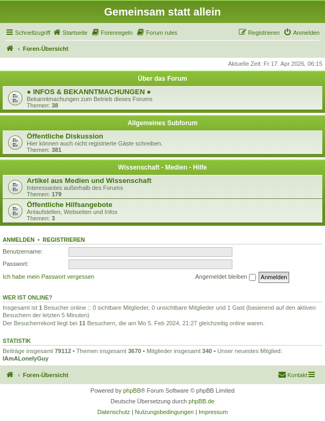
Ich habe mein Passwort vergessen (48, 276)
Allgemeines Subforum (162, 123)
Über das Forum (162, 78)
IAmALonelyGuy (26, 358)
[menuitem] (70, 32)
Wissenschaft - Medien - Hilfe (162, 167)
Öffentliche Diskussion (65, 136)
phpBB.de (201, 401)
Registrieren (64, 239)
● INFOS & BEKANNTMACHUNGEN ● (89, 92)
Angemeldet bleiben (225, 277)
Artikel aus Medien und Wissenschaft (89, 181)
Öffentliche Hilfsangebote (69, 205)
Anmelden (19, 239)
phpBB (132, 390)
